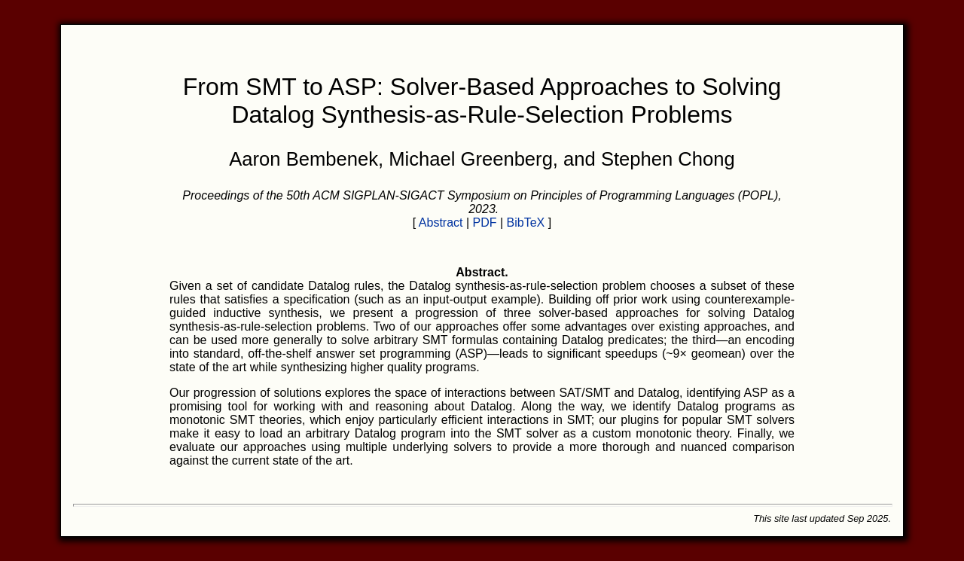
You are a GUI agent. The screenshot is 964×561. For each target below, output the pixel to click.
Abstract (441, 222)
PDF (485, 222)
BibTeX (526, 222)
